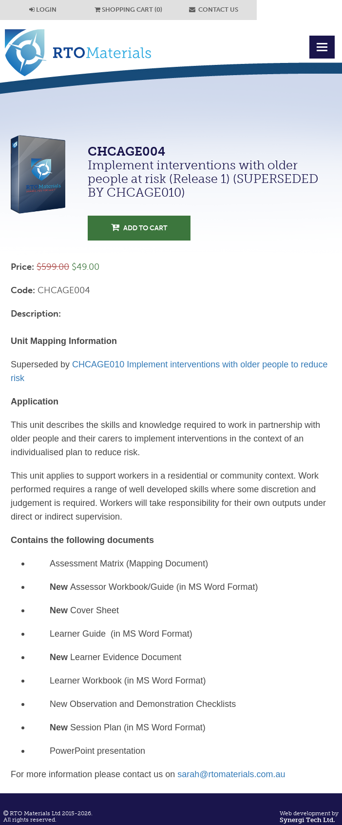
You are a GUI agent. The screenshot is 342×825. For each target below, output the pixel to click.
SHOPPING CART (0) (128, 9)
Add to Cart (139, 227)
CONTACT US (213, 9)
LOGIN (43, 9)
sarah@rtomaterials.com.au (231, 774)
